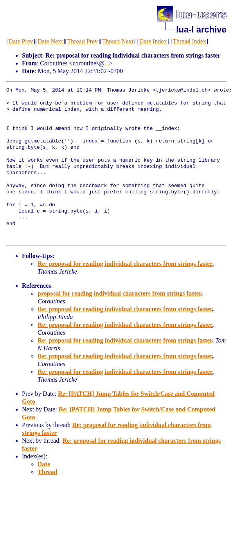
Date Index (153, 41)
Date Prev (20, 41)
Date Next (50, 41)
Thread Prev (82, 41)
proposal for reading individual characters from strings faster (119, 293)
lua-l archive (201, 29)
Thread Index (189, 41)
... (106, 63)
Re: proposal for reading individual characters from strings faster (125, 263)
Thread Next (117, 41)
